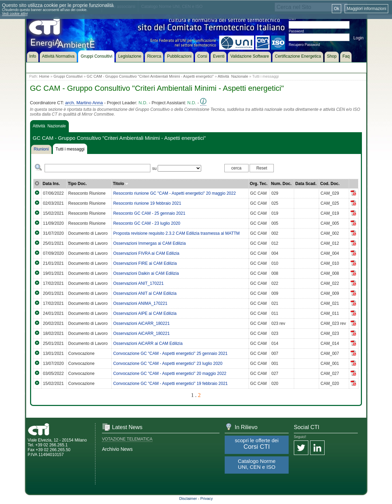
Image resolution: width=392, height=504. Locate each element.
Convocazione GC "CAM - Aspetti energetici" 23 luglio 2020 (167, 363)
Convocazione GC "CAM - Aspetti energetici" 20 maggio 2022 (169, 373)
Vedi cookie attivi (15, 14)
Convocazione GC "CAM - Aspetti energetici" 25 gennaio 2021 (170, 353)
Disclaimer (188, 498)
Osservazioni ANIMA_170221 (140, 303)
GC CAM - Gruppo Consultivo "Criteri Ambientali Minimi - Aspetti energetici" (150, 76)
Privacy (206, 498)
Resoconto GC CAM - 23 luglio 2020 (146, 223)
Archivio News (117, 449)
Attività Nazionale (233, 76)
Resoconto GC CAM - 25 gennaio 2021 (149, 213)
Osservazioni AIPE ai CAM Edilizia (144, 313)
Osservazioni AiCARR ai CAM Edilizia (148, 343)
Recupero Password (304, 45)
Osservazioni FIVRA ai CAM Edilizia (146, 253)
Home (44, 76)
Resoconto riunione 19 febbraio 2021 (147, 203)
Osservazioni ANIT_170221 (138, 283)
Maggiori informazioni (366, 8)
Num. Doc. (281, 183)
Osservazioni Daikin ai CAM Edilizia (146, 273)
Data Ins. (51, 183)
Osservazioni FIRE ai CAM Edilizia (145, 263)
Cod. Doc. (329, 183)
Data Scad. (305, 183)
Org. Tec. (259, 183)
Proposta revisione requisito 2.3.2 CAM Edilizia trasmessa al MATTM (176, 233)
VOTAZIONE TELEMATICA (127, 439)
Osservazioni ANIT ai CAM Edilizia (144, 293)
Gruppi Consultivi (68, 76)
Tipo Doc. (77, 183)
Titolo (120, 183)
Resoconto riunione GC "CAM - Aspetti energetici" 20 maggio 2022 (174, 193)
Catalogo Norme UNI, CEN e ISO (257, 464)
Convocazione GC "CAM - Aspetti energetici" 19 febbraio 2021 (170, 383)
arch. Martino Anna (84, 102)
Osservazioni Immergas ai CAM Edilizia (149, 243)
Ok (336, 8)
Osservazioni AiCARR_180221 (141, 323)
